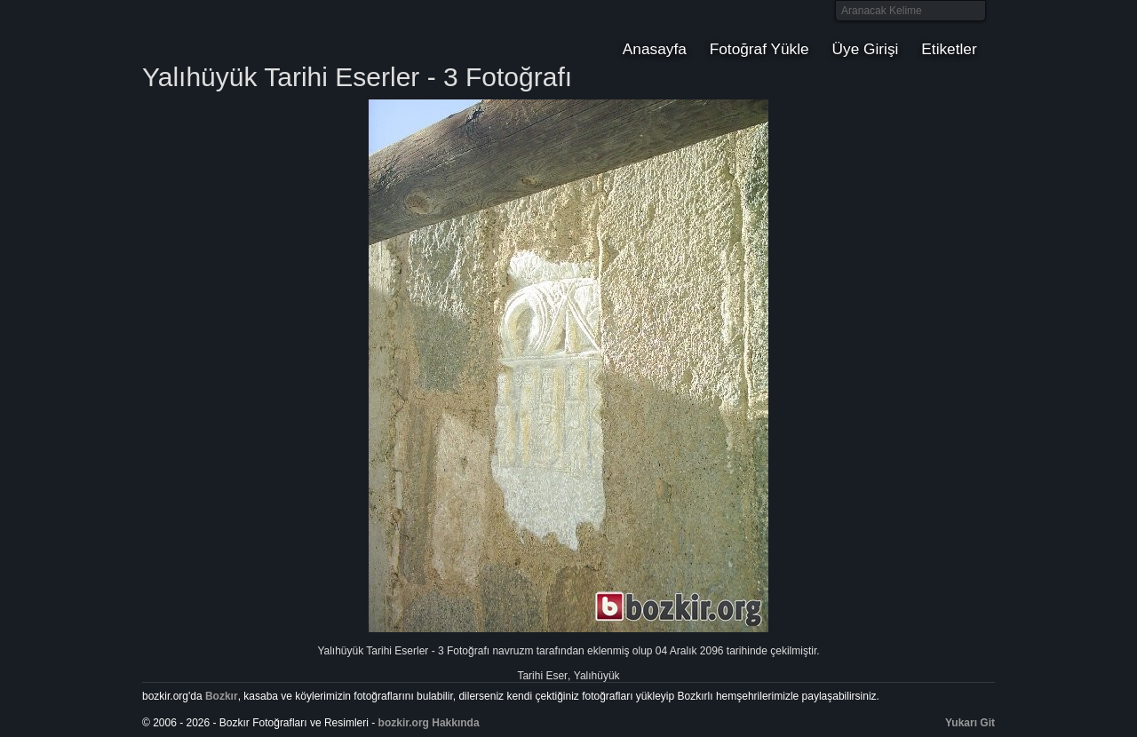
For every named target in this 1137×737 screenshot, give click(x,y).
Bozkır (262, 31)
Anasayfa (655, 49)
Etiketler (948, 49)
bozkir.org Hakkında (429, 723)
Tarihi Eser (542, 676)
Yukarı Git (970, 723)
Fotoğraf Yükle (759, 49)
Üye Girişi (865, 49)
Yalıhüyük (597, 676)
